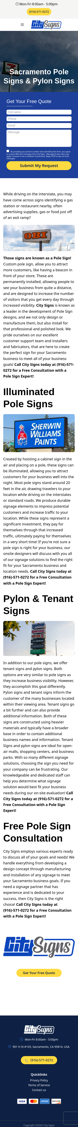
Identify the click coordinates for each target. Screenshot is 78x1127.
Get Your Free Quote (39, 973)
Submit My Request (39, 165)
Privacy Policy (39, 1080)
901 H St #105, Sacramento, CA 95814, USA (41, 1047)
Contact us (39, 1090)
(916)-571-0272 (39, 12)
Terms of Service (39, 1085)
